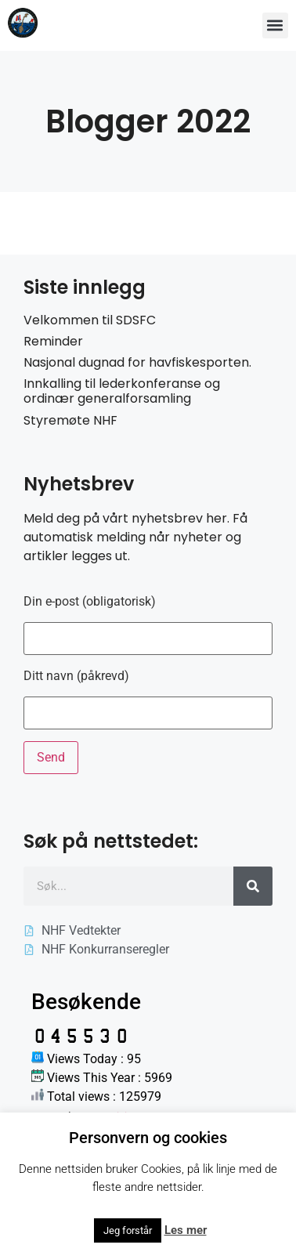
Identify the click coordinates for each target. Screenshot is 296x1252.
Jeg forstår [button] (127, 1230)
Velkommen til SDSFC (89, 320)
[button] (275, 25)
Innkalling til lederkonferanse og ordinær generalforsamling (121, 391)
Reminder (53, 341)
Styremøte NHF (70, 420)
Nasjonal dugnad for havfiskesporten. (137, 362)
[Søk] (253, 886)
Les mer (185, 1230)
